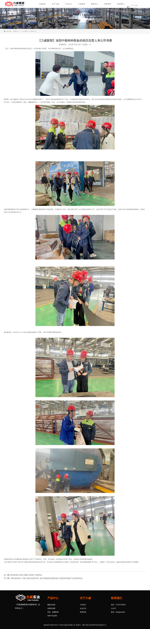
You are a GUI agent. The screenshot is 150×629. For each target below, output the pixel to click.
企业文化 (83, 608)
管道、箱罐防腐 (52, 612)
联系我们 (120, 4)
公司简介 (83, 605)
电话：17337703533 (118, 605)
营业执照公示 (101, 625)
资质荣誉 (107, 4)
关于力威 (55, 4)
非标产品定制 (52, 616)
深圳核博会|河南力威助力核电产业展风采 (26, 575)
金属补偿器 (51, 608)
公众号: (113, 608)
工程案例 (81, 4)
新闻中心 (94, 4)
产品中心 (68, 4)
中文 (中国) (134, 5)
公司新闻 (25, 31)
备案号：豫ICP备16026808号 (86, 625)
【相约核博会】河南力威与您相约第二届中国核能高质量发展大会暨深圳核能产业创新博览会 (46, 578)
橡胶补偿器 (51, 605)
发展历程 (83, 612)
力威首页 (42, 4)
